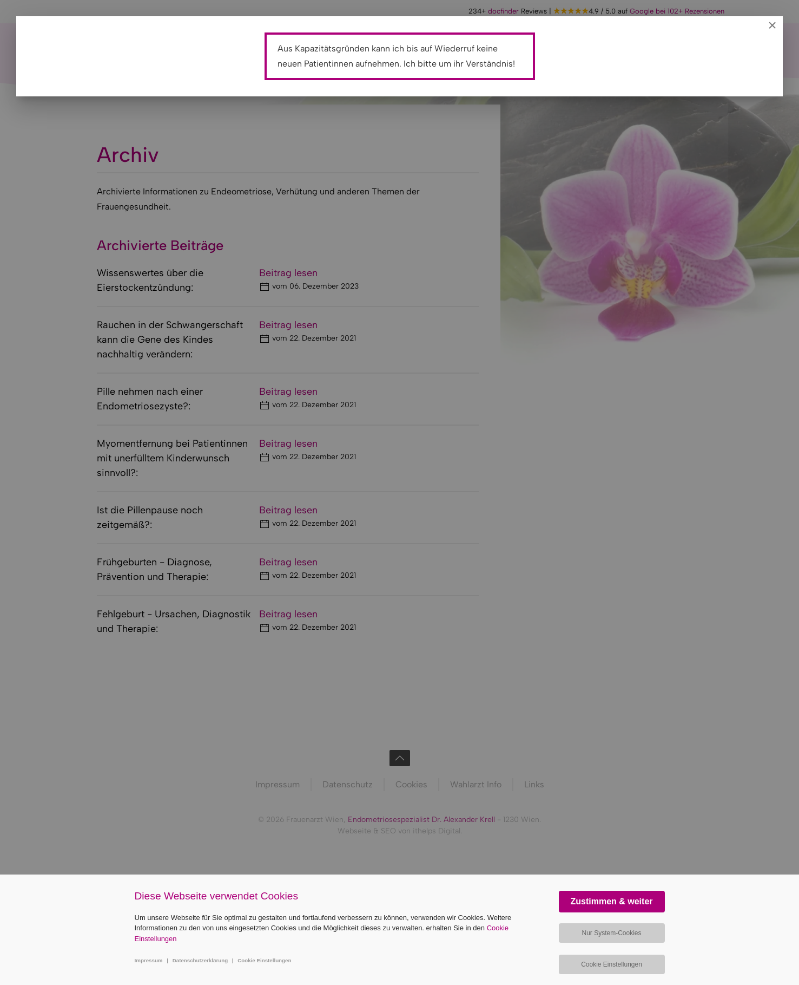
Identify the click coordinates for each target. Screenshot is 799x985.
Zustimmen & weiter (611, 901)
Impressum (149, 960)
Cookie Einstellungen (264, 960)
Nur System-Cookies (611, 933)
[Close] (772, 25)
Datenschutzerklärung (200, 960)
